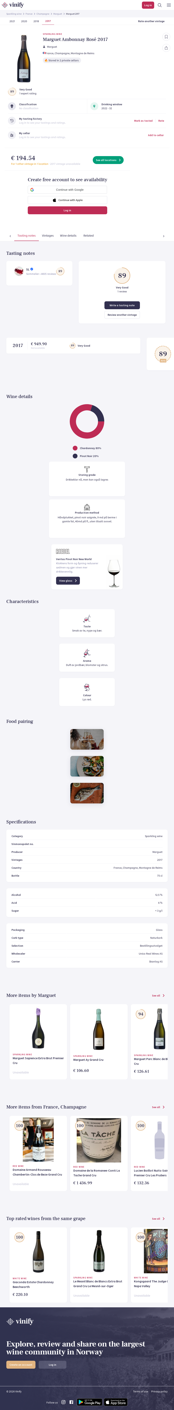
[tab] (18, 236)
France (29, 13)
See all (158, 995)
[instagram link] (63, 1403)
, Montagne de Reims (82, 53)
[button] (67, 190)
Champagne (42, 13)
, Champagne (62, 53)
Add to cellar (156, 135)
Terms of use (140, 1391)
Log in (67, 210)
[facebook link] (71, 1403)
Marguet (57, 13)
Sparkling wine (14, 13)
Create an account (21, 1364)
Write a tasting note (122, 305)
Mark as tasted (143, 120)
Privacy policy (159, 1391)
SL (28, 269)
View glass (68, 580)
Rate (161, 120)
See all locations (108, 160)
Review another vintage (122, 315)
